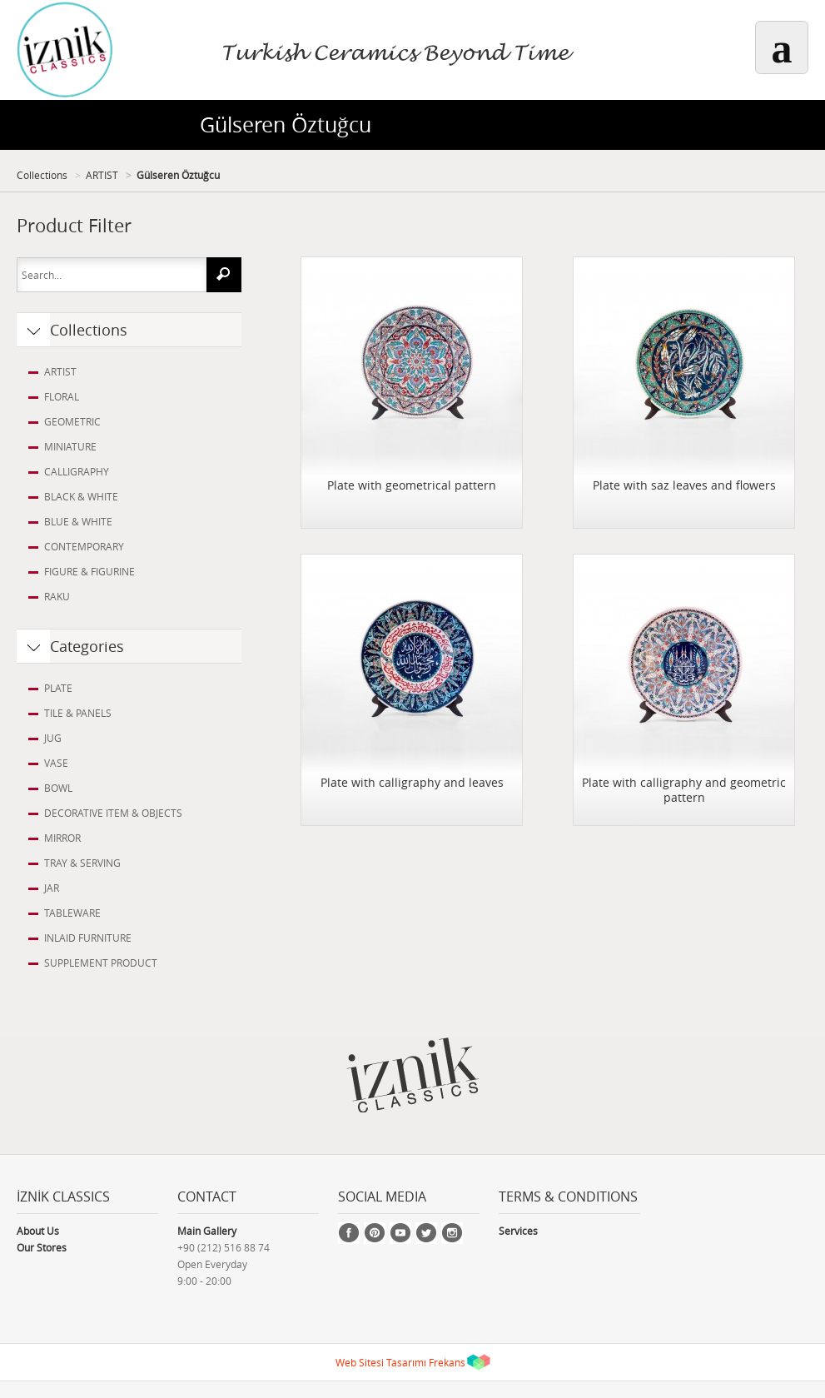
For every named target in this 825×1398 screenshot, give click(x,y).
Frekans (447, 1362)
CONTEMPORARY (84, 546)
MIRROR (62, 837)
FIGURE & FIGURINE (89, 571)
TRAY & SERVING (82, 862)
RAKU (57, 596)
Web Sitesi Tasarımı (380, 1362)
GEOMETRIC (72, 421)
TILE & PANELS (78, 712)
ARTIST (102, 175)
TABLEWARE (72, 912)
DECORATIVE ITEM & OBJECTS (113, 812)
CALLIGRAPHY (76, 471)
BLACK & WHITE (81, 496)
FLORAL (61, 396)
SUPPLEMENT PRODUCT (100, 962)
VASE (56, 762)
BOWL (58, 787)
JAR (51, 887)
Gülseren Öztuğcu (178, 175)
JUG (53, 737)
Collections (42, 175)
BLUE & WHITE (78, 521)
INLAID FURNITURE (88, 937)
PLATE (58, 687)
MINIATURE (70, 446)
